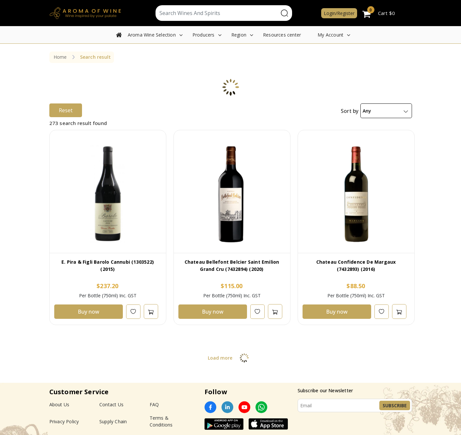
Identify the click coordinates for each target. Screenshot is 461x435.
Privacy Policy (64, 421)
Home (60, 57)
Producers (203, 35)
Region (238, 35)
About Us (59, 404)
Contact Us (111, 404)
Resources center (282, 35)
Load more (230, 358)
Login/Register (339, 13)
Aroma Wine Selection (152, 35)
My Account (330, 35)
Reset (66, 110)
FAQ (154, 404)
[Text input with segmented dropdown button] (217, 13)
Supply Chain (113, 421)
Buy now (88, 311)
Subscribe (395, 405)
